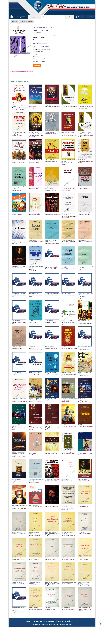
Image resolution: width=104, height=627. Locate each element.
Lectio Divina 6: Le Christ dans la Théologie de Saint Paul (85, 294)
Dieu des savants (66, 607)
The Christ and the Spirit (51, 240)
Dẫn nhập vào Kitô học (67, 105)
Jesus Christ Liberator (50, 372)
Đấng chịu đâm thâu (50, 105)
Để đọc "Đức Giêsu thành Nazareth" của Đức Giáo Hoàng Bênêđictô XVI (18, 453)
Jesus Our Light (82, 240)
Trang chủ (14, 21)
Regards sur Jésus (17, 582)
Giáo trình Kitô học (66, 372)
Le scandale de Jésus (83, 505)
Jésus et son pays (16, 532)
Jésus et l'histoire (49, 346)
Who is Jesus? (16, 320)
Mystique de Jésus (33, 607)
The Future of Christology (35, 372)
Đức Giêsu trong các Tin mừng (69, 398)
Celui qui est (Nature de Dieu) (69, 582)
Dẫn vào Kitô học (33, 105)
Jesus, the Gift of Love (50, 398)
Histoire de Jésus (16, 346)
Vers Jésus (48, 607)
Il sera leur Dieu (65, 479)
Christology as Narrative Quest (52, 293)
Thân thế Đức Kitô (33, 505)
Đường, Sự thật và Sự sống (68, 321)
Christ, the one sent (50, 505)
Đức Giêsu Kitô (82, 159)
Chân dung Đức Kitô (83, 105)
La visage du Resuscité (67, 532)
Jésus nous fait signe (67, 452)
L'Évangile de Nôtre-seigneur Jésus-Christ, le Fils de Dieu (52, 582)
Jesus (79, 452)
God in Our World (16, 372)
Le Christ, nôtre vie (66, 558)
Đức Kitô (80, 424)
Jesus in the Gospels (34, 452)
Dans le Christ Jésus (17, 558)
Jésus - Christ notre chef (84, 607)
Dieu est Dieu (32, 346)
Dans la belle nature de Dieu (36, 558)
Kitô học (80, 187)
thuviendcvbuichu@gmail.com (62, 624)
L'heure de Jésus (82, 558)
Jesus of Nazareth (66, 293)
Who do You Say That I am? (68, 240)
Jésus (46, 558)
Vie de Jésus (81, 532)
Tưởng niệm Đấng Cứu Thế (19, 266)
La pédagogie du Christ (26, 21)
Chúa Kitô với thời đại (67, 187)
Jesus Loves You (33, 240)
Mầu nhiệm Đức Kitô (34, 132)
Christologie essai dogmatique (36, 479)
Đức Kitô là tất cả (49, 159)
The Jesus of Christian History (85, 266)
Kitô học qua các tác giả (84, 213)
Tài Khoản (91, 17)
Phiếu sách (81, 17)
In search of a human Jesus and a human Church (35, 399)
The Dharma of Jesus (34, 293)
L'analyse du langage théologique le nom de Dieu (52, 532)
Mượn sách (37, 65)
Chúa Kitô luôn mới (17, 213)
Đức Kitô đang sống (34, 213)
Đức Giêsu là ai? (16, 479)
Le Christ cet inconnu (34, 532)
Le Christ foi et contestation (52, 479)
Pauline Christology (50, 452)
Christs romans (49, 320)
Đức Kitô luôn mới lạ (34, 187)
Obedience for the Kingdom (52, 266)
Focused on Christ (49, 132)
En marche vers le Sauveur (68, 505)
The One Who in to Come (18, 293)
